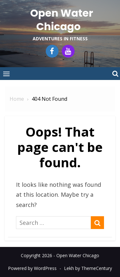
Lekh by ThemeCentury (88, 268)
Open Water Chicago (61, 20)
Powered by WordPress (32, 268)
